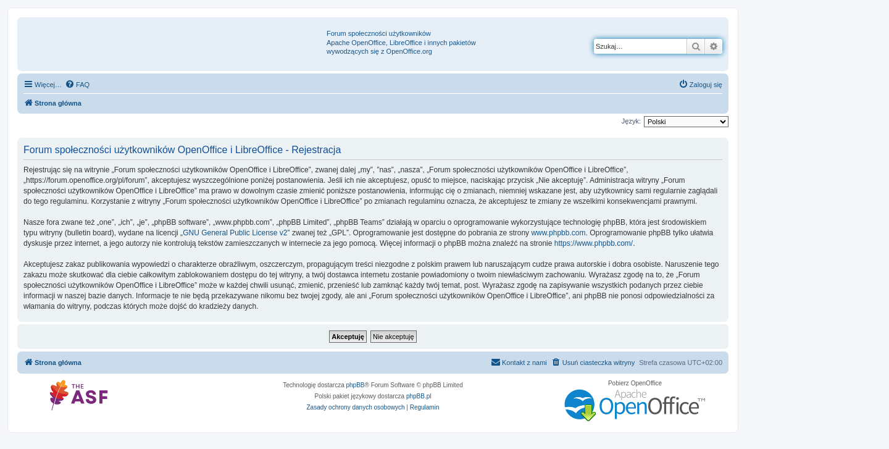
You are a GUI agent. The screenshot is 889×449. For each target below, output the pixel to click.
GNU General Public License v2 (235, 233)
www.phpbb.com (558, 233)
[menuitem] (77, 84)
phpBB (355, 385)
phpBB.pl (419, 396)
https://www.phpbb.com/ (593, 243)
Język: (631, 121)
